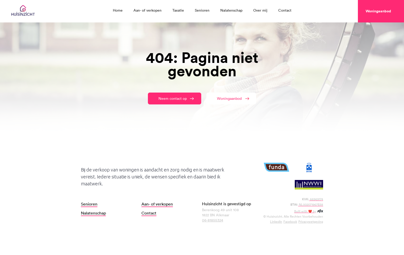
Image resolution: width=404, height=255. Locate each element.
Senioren (202, 10)
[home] (23, 11)
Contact (284, 10)
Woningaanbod (229, 98)
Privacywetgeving (310, 221)
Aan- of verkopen (147, 10)
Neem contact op (172, 98)
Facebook (290, 221)
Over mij (260, 10)
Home (118, 10)
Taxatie (178, 10)
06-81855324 (212, 220)
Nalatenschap (231, 10)
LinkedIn (276, 221)
